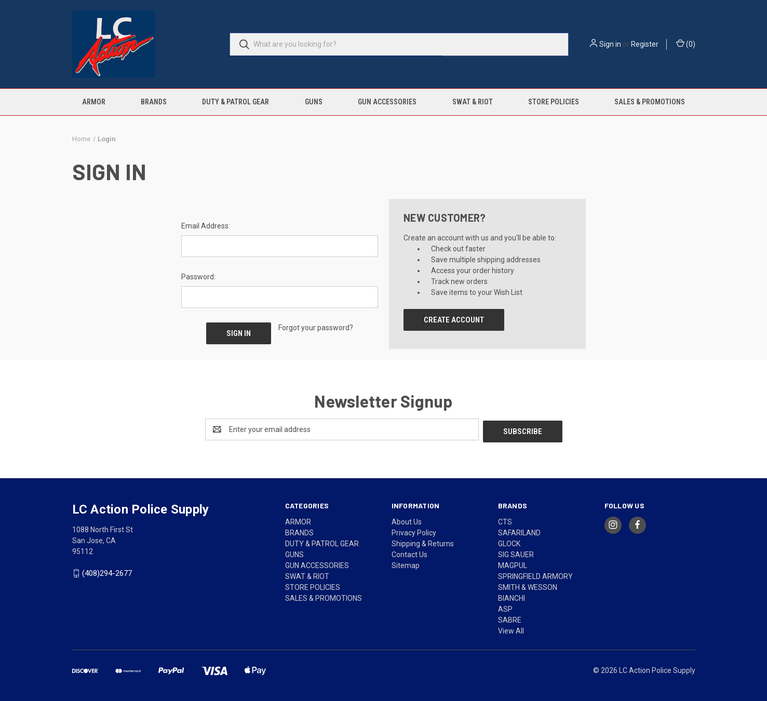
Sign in (610, 44)
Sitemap (406, 563)
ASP (505, 607)
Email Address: (205, 226)
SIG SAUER (516, 552)
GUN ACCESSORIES (387, 102)
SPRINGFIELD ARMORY (535, 574)
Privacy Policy (414, 531)
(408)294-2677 (107, 571)
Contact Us (409, 552)
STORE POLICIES (553, 102)
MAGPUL (512, 563)
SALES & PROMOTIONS (649, 102)
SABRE (509, 618)
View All (511, 629)
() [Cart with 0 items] (685, 43)
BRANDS (154, 102)
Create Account (454, 320)
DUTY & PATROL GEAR (235, 102)
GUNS (313, 102)
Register (644, 44)
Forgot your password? (315, 327)
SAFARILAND (519, 531)
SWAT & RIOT (472, 102)
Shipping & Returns (423, 541)
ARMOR (93, 102)
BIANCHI (511, 596)
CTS (505, 520)
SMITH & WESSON (527, 585)
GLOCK (509, 541)
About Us (407, 520)
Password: (198, 277)
